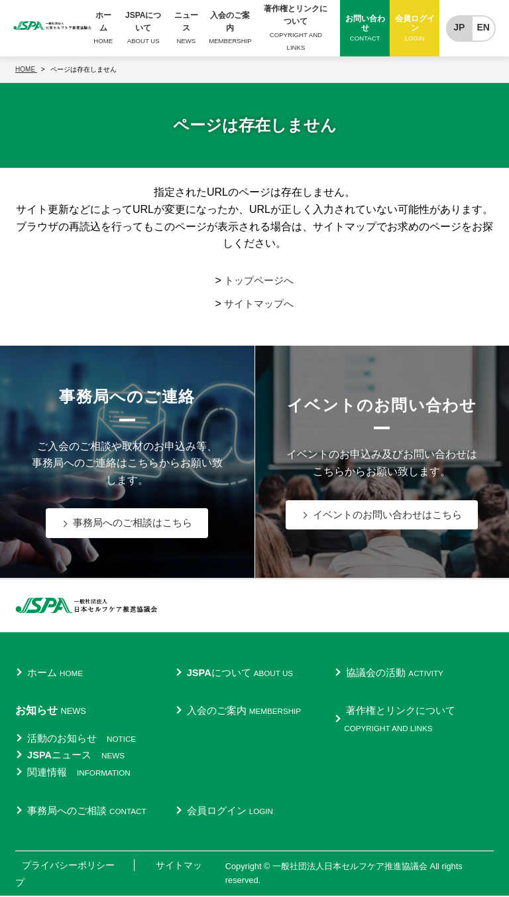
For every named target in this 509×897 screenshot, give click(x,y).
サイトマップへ (259, 303)
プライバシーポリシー (68, 865)
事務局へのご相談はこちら (132, 523)
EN (483, 28)
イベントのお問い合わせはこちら (387, 515)
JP (459, 28)
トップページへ (259, 280)
